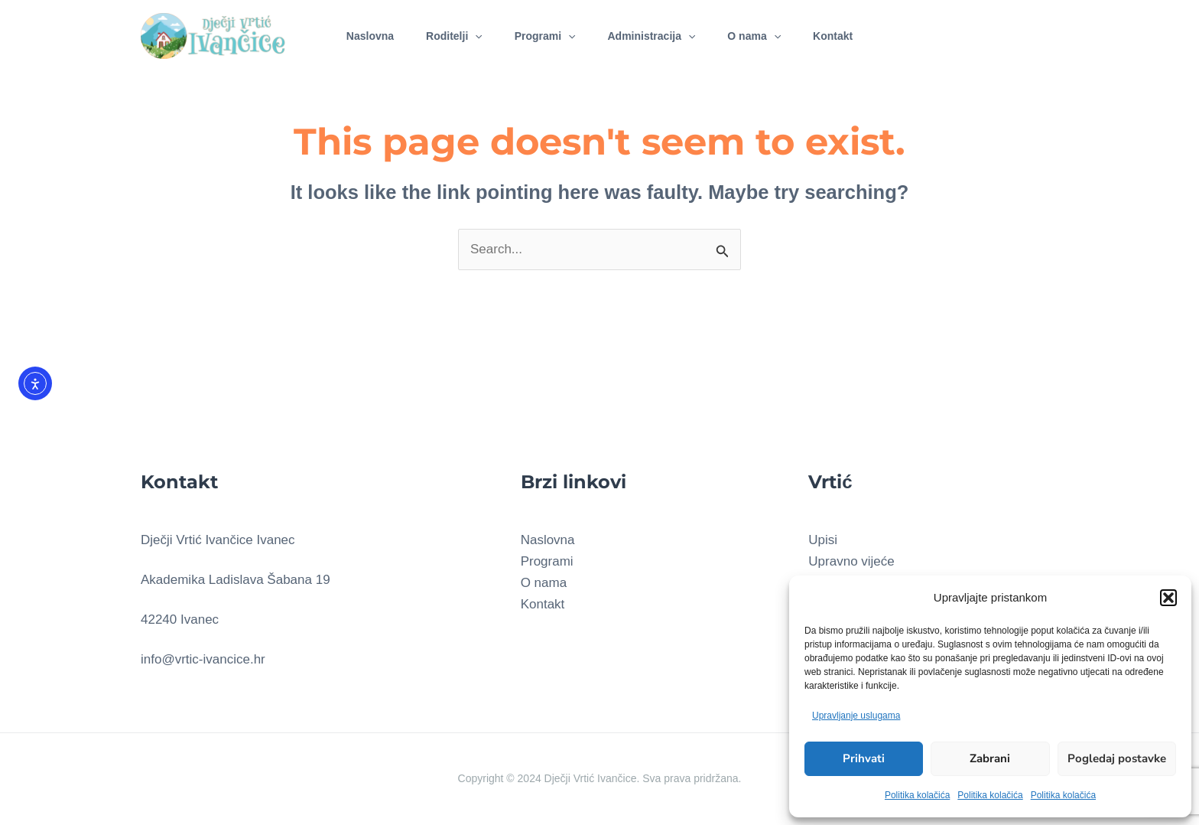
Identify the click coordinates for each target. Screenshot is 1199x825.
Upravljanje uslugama (856, 715)
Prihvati (864, 758)
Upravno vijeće (851, 561)
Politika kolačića (917, 795)
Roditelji (447, 33)
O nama (761, 33)
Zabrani (990, 758)
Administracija (653, 33)
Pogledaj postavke (1116, 758)
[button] (1168, 597)
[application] (468, 33)
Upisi (822, 540)
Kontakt (844, 34)
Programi (543, 33)
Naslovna (358, 34)
